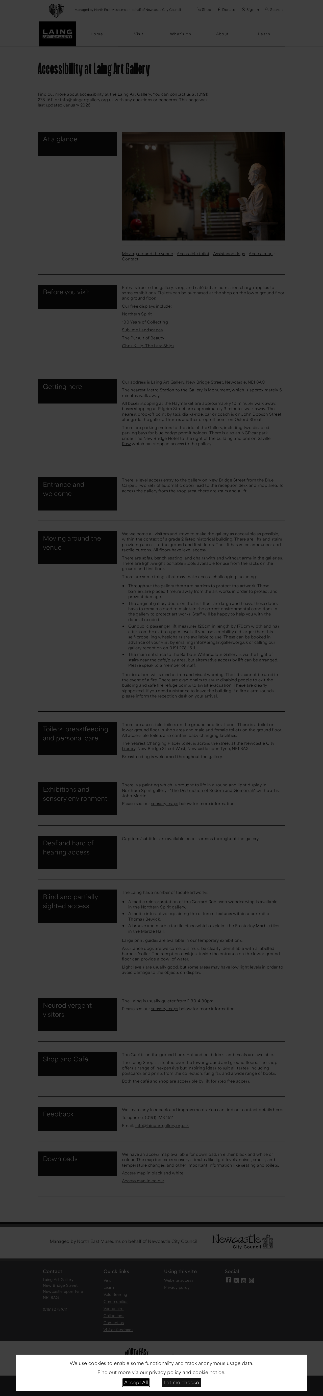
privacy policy (165, 1372)
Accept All (136, 1382)
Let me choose (181, 1382)
